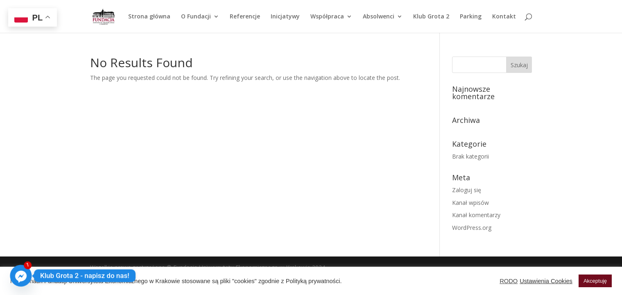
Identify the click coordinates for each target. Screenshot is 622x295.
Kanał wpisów (470, 202)
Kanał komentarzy (476, 215)
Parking (471, 17)
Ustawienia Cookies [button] (546, 281)
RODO (509, 281)
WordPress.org (471, 227)
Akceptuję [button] (595, 281)
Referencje (245, 17)
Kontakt (504, 17)
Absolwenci (378, 17)
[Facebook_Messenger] (21, 276)
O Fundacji (196, 17)
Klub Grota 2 (431, 17)
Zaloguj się (466, 190)
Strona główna (149, 17)
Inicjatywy (285, 17)
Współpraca (327, 17)
